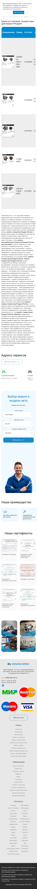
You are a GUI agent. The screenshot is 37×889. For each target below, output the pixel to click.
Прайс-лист (18, 768)
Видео (18, 776)
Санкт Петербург (13, 808)
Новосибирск (25, 805)
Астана (13, 810)
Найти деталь (18, 440)
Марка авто (19, 410)
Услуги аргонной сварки (18, 756)
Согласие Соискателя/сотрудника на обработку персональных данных (16, 875)
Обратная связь (18, 717)
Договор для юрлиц (18, 793)
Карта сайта (18, 782)
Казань (13, 827)
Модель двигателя (19, 429)
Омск (25, 810)
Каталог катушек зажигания (18, 790)
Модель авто (19, 420)
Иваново (13, 821)
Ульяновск (25, 840)
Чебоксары (24, 846)
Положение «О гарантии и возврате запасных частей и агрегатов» (18, 880)
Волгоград (13, 813)
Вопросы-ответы (18, 771)
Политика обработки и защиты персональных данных (18, 867)
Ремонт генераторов (18, 740)
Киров (13, 832)
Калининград (13, 824)
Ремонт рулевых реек (19, 748)
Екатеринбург (13, 819)
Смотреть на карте (12, 362)
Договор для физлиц (18, 795)
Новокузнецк (25, 808)
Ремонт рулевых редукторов (18, 751)
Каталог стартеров (18, 785)
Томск (25, 835)
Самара (24, 827)
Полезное (18, 779)
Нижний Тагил (13, 851)
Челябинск (25, 848)
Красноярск (13, 840)
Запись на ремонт (18, 766)
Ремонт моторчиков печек (18, 742)
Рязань (25, 824)
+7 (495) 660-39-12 (9, 678)
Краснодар (13, 843)
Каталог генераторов (18, 787)
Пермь (25, 816)
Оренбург (25, 813)
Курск (13, 835)
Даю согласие (18, 12)
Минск (13, 846)
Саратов (25, 829)
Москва (13, 805)
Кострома (13, 837)
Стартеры (18, 729)
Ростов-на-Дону (25, 821)
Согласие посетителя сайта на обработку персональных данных (14, 871)
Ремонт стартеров (18, 737)
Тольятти (25, 832)
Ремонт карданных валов (18, 753)
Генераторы (18, 732)
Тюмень (24, 837)
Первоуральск (24, 819)
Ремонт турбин (18, 745)
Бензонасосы (18, 734)
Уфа (25, 843)
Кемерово (13, 829)
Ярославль (24, 851)
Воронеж (13, 816)
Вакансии (18, 774)
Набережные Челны (13, 848)
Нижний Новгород (13, 854)
